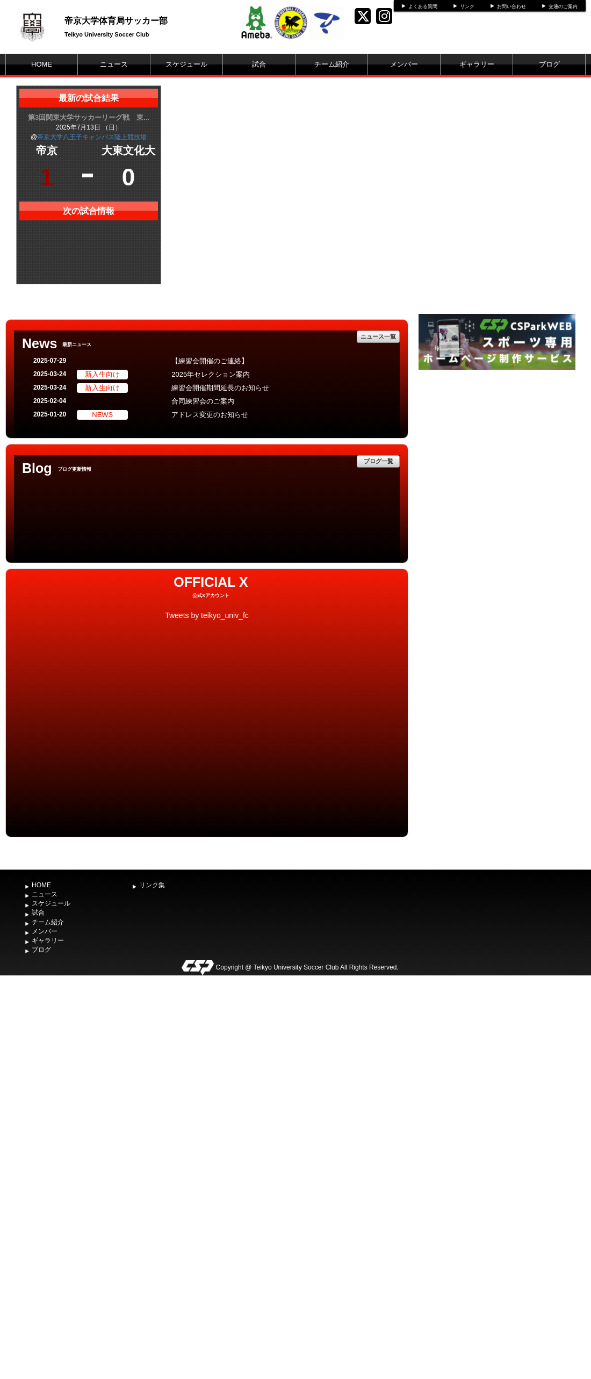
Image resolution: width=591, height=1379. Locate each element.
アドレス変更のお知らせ (209, 415)
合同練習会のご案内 (202, 401)
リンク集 (152, 885)
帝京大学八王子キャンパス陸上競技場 (92, 137)
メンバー (404, 64)
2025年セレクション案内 (210, 374)
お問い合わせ (511, 6)
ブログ (549, 64)
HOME (41, 64)
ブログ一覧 (378, 461)
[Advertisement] (497, 453)
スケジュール (186, 64)
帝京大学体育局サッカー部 (116, 20)
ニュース (114, 64)
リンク (467, 6)
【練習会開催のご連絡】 (209, 361)
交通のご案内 (563, 6)
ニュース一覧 (378, 336)
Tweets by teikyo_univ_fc (207, 615)
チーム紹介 (331, 64)
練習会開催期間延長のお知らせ (220, 388)
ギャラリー (476, 64)
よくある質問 (422, 6)
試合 (259, 64)
